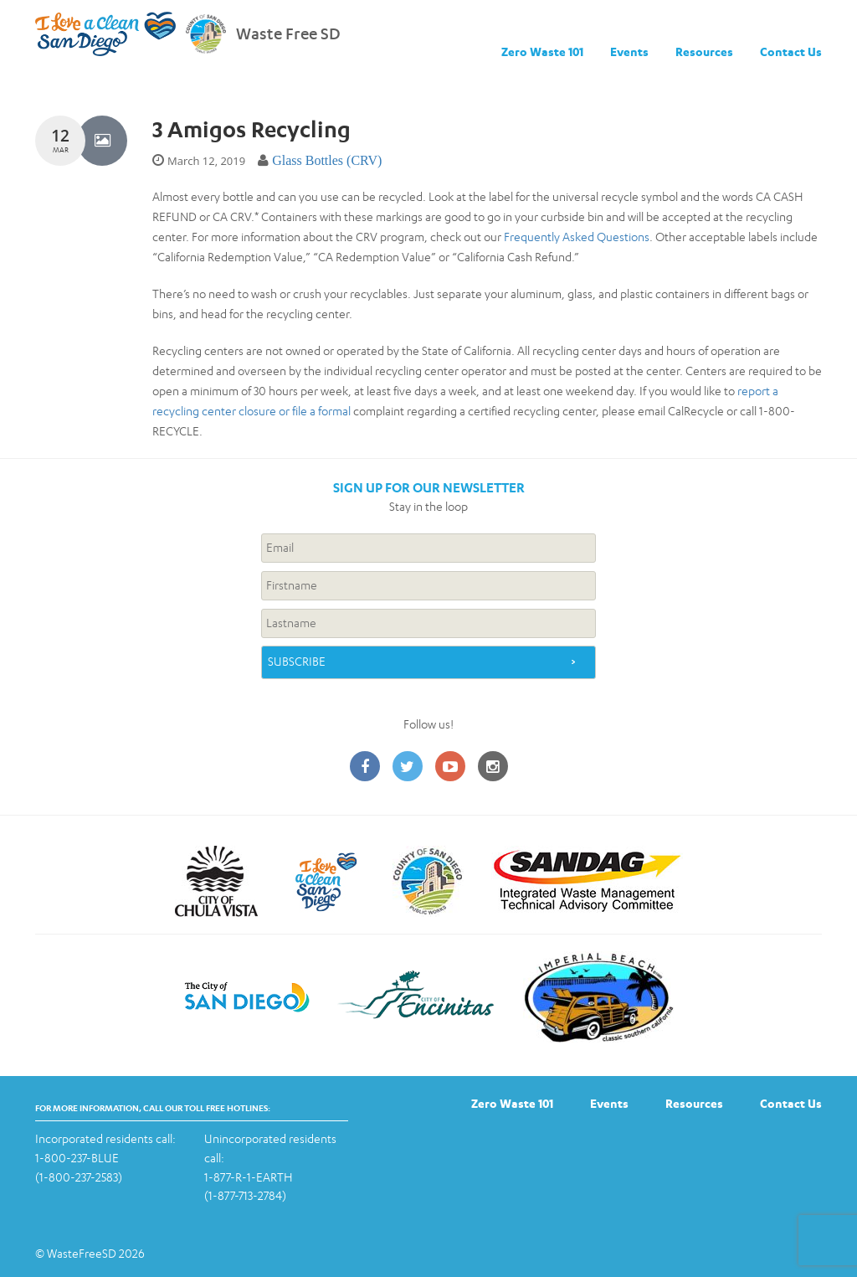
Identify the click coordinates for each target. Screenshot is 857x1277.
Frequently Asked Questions (576, 236)
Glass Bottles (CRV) (327, 160)
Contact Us (791, 51)
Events (629, 51)
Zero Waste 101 (542, 51)
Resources (704, 51)
